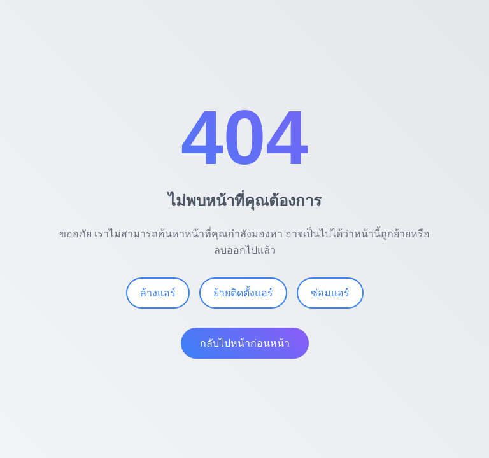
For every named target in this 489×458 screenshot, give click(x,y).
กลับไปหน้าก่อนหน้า (245, 344)
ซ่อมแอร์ (330, 294)
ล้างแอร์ (158, 294)
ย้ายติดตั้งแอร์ (243, 294)
